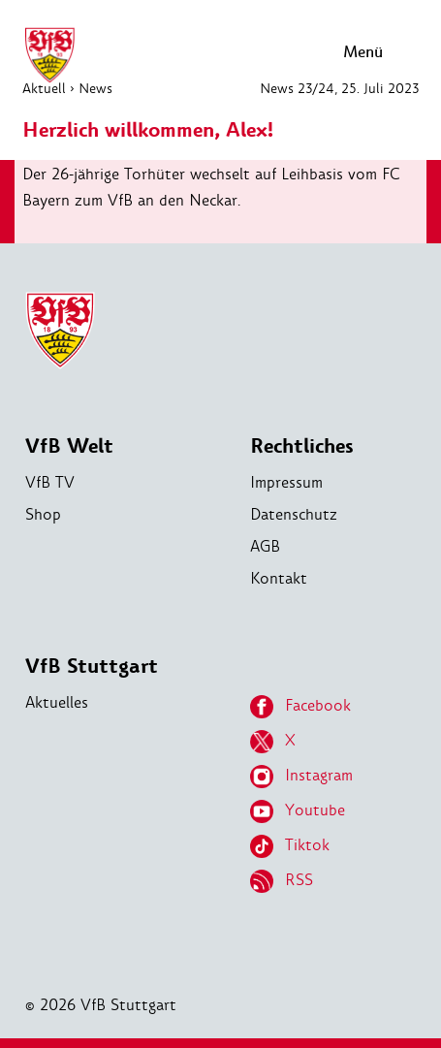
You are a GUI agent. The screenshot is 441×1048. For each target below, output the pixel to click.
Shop (43, 514)
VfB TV (50, 482)
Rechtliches (302, 446)
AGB (265, 546)
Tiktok (290, 846)
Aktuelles (56, 702)
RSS (281, 881)
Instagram (301, 776)
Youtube (297, 811)
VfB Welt (69, 446)
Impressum (286, 482)
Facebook (300, 706)
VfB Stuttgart (91, 666)
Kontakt (278, 578)
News (95, 88)
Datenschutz (293, 514)
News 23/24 (297, 88)
